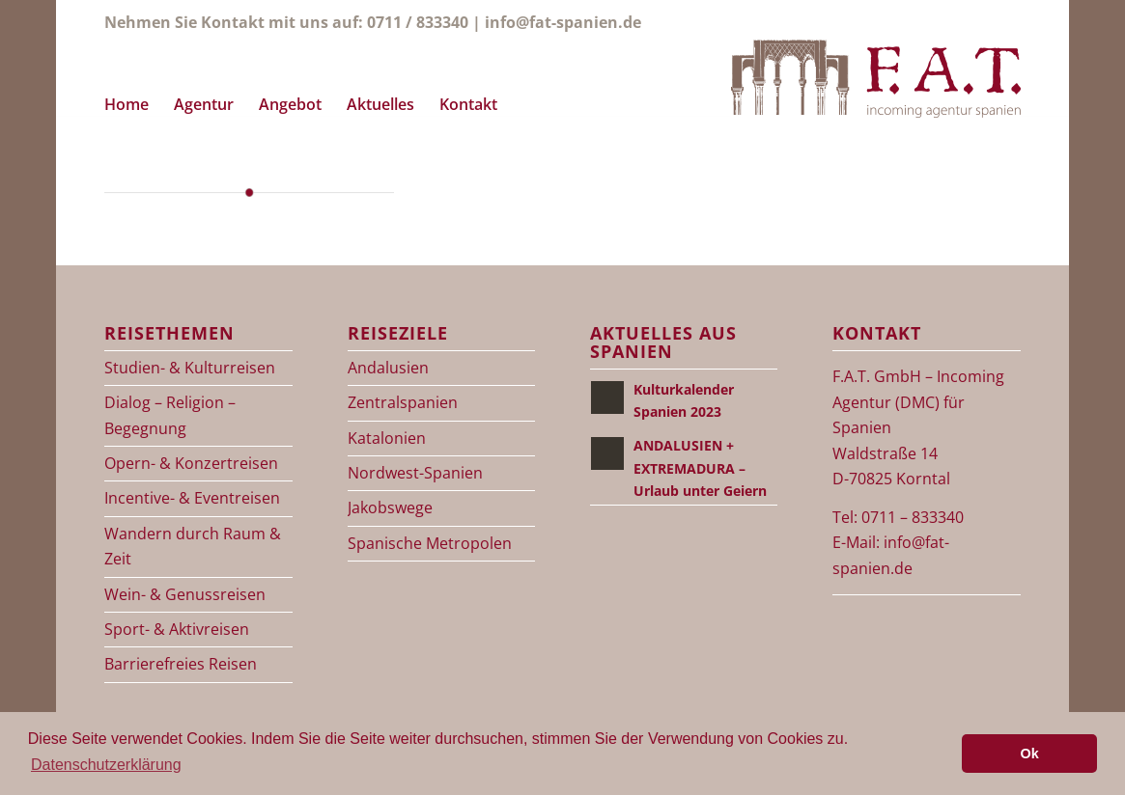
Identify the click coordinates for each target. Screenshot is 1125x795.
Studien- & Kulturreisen (189, 367)
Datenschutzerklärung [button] (106, 764)
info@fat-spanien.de (563, 22)
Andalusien (388, 367)
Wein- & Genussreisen (185, 594)
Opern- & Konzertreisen (191, 463)
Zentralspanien (403, 402)
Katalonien (387, 438)
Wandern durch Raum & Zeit (192, 546)
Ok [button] (1030, 753)
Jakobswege (390, 507)
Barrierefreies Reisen (180, 663)
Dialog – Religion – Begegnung (170, 415)
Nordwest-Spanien (415, 472)
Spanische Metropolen (430, 543)
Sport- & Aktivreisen (176, 629)
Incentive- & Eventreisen (192, 497)
